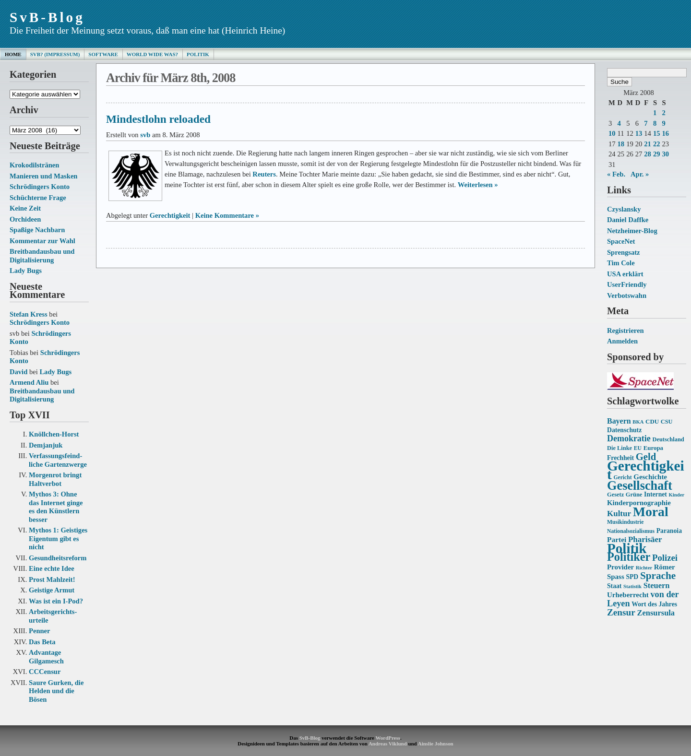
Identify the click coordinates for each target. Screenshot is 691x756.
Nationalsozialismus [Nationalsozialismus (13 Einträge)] (631, 531)
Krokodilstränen (34, 165)
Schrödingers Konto (40, 186)
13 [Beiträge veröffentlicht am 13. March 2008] (639, 133)
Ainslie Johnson (435, 743)
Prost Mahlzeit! (52, 579)
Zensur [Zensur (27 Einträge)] (621, 612)
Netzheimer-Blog (632, 231)
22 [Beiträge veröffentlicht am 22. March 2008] (656, 144)
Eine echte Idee (51, 568)
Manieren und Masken (43, 176)
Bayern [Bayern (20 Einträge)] (619, 421)
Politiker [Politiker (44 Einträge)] (628, 556)
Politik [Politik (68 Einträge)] (626, 548)
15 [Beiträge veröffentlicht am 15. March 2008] (656, 133)
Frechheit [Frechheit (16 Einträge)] (620, 457)
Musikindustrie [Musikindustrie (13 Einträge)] (625, 522)
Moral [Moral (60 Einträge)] (650, 511)
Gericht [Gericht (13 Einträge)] (622, 477)
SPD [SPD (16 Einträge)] (632, 576)
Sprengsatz (623, 252)
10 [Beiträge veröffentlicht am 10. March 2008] (612, 133)
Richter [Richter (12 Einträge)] (644, 567)
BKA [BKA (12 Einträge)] (637, 422)
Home (13, 54)
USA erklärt (625, 274)
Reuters (264, 174)
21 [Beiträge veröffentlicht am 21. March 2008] (647, 144)
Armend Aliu (29, 382)
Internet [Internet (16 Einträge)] (655, 494)
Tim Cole (621, 263)
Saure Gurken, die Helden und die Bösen (56, 691)
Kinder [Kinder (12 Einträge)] (677, 494)
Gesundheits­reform (57, 558)
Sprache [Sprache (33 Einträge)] (658, 575)
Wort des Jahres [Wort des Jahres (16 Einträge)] (654, 604)
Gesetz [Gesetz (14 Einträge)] (615, 494)
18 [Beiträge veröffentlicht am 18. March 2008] (621, 144)
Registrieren (625, 330)
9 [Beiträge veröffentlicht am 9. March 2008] (663, 123)
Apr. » (640, 174)
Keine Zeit (25, 208)
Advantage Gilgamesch (46, 657)
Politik (198, 54)
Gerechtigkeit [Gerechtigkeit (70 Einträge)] (645, 470)
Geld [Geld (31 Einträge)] (646, 456)
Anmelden (622, 341)
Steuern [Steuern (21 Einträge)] (656, 585)
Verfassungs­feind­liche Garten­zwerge (58, 460)
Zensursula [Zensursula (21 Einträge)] (656, 612)
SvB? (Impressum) (55, 54)
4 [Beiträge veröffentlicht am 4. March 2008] (619, 123)
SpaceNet (621, 241)
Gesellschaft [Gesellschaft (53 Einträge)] (639, 486)
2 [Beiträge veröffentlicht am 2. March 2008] (663, 113)
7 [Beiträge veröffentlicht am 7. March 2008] (645, 123)
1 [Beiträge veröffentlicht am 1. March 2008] (654, 113)
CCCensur (44, 671)
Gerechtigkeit (170, 215)
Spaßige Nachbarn (37, 230)
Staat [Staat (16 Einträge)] (614, 586)
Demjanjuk (45, 445)
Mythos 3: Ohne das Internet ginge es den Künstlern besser (56, 506)
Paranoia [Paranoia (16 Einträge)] (669, 530)
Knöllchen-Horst (54, 434)
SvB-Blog (47, 17)
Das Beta (42, 642)
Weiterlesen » (478, 185)
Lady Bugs (26, 270)
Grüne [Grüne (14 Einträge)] (634, 494)
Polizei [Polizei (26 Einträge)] (665, 558)
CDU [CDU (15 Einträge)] (652, 421)
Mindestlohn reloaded (158, 119)
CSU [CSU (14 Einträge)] (667, 421)
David (18, 372)
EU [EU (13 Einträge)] (638, 448)
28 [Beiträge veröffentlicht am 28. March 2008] (647, 154)
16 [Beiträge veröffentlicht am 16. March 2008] (665, 133)
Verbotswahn (626, 295)
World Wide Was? (152, 54)
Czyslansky (624, 209)
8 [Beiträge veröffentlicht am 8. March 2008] (654, 123)
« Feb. (616, 174)
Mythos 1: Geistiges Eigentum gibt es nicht (58, 538)
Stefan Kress (29, 314)
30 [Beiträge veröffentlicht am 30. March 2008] (665, 154)
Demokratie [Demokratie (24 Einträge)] (629, 438)
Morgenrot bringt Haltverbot (55, 479)
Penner (39, 631)
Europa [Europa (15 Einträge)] (653, 447)
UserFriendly (627, 284)
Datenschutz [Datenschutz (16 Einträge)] (624, 430)
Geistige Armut (51, 590)
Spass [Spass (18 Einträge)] (615, 576)
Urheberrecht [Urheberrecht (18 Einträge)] (628, 595)
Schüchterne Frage (38, 197)
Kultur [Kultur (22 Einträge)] (619, 513)
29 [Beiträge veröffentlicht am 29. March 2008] (656, 154)
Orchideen (25, 219)
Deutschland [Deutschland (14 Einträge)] (668, 439)
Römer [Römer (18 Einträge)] (664, 567)
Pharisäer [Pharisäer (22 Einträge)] (645, 539)
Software (103, 54)
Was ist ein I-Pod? (56, 601)
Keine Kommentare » (227, 215)
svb (145, 135)
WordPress (387, 738)
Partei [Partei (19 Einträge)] (616, 539)
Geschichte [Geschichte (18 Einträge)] (650, 477)
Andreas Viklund (388, 743)
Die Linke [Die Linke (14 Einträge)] (619, 448)
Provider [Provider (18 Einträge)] (620, 567)
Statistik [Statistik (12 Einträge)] (632, 586)
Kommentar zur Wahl (42, 241)
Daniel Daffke (627, 220)
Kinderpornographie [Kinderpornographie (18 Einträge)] (639, 503)
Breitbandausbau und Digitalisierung (42, 256)
